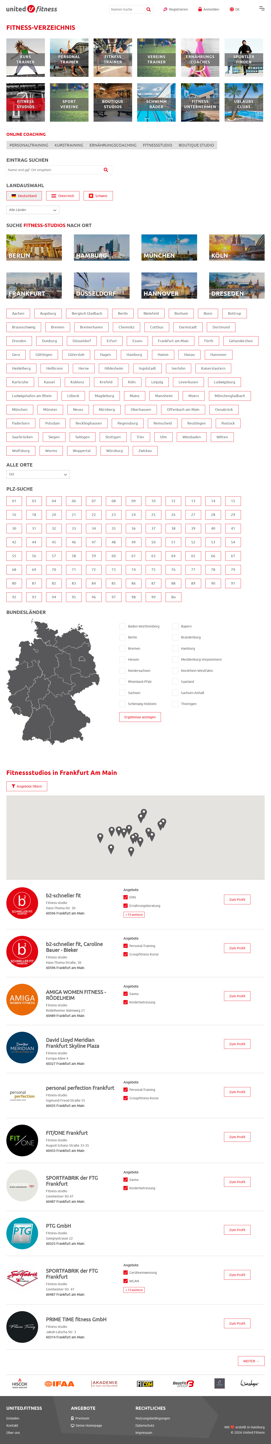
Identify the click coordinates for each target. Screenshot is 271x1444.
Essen (137, 341)
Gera (16, 354)
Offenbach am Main (183, 409)
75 (153, 570)
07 (94, 501)
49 (133, 542)
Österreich (62, 196)
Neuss (78, 409)
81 (34, 583)
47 (94, 542)
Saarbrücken (22, 437)
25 (153, 515)
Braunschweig (23, 327)
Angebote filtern (27, 786)
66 (213, 556)
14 (213, 501)
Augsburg (48, 313)
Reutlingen (196, 423)
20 (54, 515)
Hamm (163, 354)
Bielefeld (151, 313)
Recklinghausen (89, 423)
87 (153, 583)
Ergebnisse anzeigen (140, 717)
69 (34, 570)
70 (54, 570)
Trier (140, 437)
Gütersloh (76, 354)
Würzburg (114, 451)
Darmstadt (188, 327)
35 (114, 528)
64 (173, 556)
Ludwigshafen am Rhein (32, 396)
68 (14, 570)
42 (14, 542)
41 (233, 528)
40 (213, 528)
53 (213, 542)
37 (153, 528)
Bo (173, 597)
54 (233, 542)
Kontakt (12, 1425)
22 (94, 515)
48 (114, 542)
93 (34, 597)
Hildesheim (114, 368)
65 (193, 556)
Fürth (208, 341)
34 (94, 528)
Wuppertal (82, 451)
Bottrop (234, 313)
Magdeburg (104, 396)
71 (74, 570)
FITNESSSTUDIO (157, 145)
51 (173, 542)
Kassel (49, 382)
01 (14, 501)
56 (34, 556)
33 (74, 528)
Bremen (57, 327)
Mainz (135, 396)
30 (14, 528)
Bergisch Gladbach (87, 313)
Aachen (18, 313)
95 (74, 597)
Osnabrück (224, 409)
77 (193, 570)
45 (54, 542)
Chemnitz (126, 327)
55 (14, 556)
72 (94, 570)
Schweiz (98, 196)
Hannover (218, 354)
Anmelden (211, 9)
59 (94, 556)
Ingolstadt (147, 368)
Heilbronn (54, 368)
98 (133, 597)
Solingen (82, 437)
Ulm (163, 437)
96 (94, 597)
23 (114, 515)
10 (153, 501)
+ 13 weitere (134, 1290)
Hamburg (134, 354)
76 (173, 570)
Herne (84, 368)
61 (133, 556)
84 (94, 583)
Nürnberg (107, 409)
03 (34, 501)
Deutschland (24, 196)
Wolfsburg (21, 451)
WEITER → (251, 1361)
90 (213, 583)
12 (173, 501)
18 (34, 515)
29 (233, 515)
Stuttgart (113, 437)
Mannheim (164, 396)
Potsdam (52, 423)
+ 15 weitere (134, 914)
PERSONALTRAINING (29, 145)
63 (153, 556)
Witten (222, 437)
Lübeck (73, 396)
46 (74, 542)
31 (34, 528)
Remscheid (162, 423)
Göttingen (44, 354)
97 (114, 597)
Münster (50, 409)
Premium (80, 1418)
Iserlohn (178, 368)
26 (173, 515)
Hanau (189, 354)
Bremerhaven (91, 327)
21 (74, 515)
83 (74, 583)
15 (233, 501)
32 (54, 528)
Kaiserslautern (213, 368)
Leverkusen (188, 382)
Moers (193, 396)
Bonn (208, 313)
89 (193, 583)
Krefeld (106, 382)
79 (233, 570)
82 (54, 583)
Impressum (144, 1432)
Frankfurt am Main (173, 341)
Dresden (19, 341)
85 (114, 583)
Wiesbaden (192, 437)
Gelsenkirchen (241, 341)
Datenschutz (145, 1425)
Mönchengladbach (230, 396)
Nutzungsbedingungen (153, 1418)
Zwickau (145, 451)
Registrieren (178, 9)
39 (193, 528)
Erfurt (112, 341)
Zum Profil (237, 899)
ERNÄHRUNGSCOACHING (113, 145)
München (20, 409)
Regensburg (128, 423)
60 (114, 556)
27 (193, 515)
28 (213, 515)
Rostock (228, 423)
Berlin (123, 313)
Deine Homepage (86, 1425)
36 (133, 528)
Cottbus (156, 327)
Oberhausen (141, 409)
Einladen (12, 1418)
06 (74, 501)
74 (133, 570)
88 (173, 583)
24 (133, 515)
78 (213, 570)
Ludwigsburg (224, 382)
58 (74, 556)
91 (233, 583)
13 (193, 501)
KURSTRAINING (69, 145)
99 (153, 597)
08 (114, 501)
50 (153, 542)
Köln (132, 382)
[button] (124, 833)
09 (133, 501)
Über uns (13, 1432)
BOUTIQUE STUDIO (196, 145)
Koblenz (77, 382)
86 (133, 583)
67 (233, 556)
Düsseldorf (82, 341)
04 (54, 501)
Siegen (54, 437)
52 (193, 542)
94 (54, 597)
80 (14, 583)
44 (34, 542)
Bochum (181, 313)
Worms (51, 451)
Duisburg (49, 341)
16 (14, 515)
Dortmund (221, 327)
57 (54, 556)
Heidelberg (21, 368)
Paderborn (21, 423)
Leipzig (157, 382)
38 (173, 528)
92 (14, 597)
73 (114, 570)
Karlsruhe (20, 382)
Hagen (105, 354)
